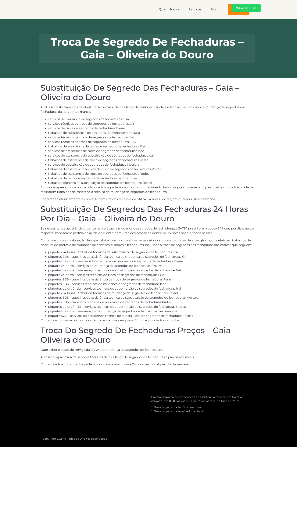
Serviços (149, 9)
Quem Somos (115, 9)
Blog (176, 9)
